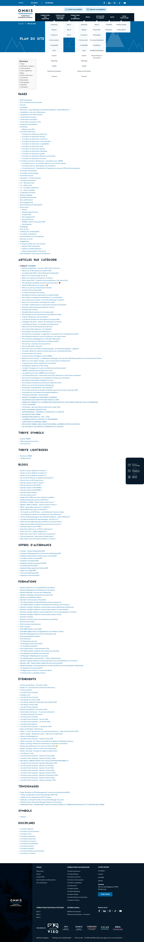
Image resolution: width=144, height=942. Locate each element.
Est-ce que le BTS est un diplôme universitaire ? (37, 478)
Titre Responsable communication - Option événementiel (40, 658)
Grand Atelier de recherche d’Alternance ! (36, 331)
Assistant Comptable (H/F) (29, 561)
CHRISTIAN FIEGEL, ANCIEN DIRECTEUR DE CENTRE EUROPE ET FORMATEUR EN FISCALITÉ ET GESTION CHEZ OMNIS (62, 804)
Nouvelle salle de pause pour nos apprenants (38, 312)
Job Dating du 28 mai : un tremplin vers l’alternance (40, 324)
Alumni (24, 210)
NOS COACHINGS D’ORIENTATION (34, 409)
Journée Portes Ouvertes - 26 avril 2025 (34, 719)
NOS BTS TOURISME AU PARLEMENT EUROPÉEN (39, 397)
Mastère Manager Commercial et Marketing (35, 592)
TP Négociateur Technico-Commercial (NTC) (36, 670)
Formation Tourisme (73, 900)
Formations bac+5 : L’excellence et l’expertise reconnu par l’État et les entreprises (51, 168)
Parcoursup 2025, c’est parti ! (32, 346)
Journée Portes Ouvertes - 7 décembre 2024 (36, 726)
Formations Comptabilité (29, 844)
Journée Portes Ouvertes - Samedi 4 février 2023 (37, 778)
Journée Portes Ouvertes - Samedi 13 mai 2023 (36, 765)
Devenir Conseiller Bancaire (31, 249)
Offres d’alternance (27, 75)
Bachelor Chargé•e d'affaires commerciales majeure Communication (44, 609)
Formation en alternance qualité (33, 154)
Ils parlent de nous (26, 175)
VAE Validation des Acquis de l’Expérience (35, 253)
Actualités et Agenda (100, 17)
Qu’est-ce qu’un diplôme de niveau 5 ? (33, 470)
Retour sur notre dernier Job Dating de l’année (38, 302)
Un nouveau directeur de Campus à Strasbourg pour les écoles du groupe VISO (50, 390)
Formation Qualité (72, 894)
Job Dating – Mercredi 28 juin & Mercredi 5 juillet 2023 (41, 407)
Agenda (100, 880)
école (88, 17)
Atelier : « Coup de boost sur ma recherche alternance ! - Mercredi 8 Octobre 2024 (50, 731)
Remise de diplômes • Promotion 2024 (33, 709)
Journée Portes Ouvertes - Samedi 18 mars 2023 (37, 770)
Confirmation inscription (28, 119)
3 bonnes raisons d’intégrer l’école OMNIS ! (37, 356)
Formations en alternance (75, 17)
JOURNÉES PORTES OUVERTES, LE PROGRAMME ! (40, 419)
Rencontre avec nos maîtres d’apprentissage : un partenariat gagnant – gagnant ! (50, 349)
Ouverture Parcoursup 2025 (32, 290)
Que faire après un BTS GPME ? (31, 488)
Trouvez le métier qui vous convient (32, 244)
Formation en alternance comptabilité (35, 144)
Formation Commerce (74, 877)
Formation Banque (26, 829)
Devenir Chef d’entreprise (31, 246)
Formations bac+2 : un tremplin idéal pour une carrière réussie (44, 163)
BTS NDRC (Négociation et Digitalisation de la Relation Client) (41, 631)
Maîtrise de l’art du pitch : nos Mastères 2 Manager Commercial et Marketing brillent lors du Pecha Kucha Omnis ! (62, 358)
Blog (112, 17)
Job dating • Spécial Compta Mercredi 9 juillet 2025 (38, 702)
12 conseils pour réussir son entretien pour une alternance (40, 514)
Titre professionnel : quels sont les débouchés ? (37, 536)
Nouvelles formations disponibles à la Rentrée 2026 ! (40, 295)
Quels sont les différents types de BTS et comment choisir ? (41, 522)
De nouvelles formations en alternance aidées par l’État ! (42, 383)
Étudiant (34, 3)
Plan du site (24, 229)
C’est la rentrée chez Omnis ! (32, 353)
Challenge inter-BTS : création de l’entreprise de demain (42, 322)
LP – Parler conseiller (27, 190)
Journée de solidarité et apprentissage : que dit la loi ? (39, 519)
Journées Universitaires (28, 724)
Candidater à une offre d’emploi (31, 114)
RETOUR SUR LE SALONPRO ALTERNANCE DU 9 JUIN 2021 (43, 426)
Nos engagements (26, 202)
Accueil (21, 24)
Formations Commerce (28, 841)
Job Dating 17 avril (27, 753)
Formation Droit (72, 885)
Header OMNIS (25, 439)
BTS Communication (27, 622)
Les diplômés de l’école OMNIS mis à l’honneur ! (39, 373)
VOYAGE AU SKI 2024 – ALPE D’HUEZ (35, 395)
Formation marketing (27, 836)
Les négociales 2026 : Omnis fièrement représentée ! (40, 273)
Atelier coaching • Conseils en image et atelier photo (39, 751)
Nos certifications (26, 200)
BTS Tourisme (25, 627)
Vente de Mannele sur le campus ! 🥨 (35, 285)
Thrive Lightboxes (26, 70)
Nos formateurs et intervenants (31, 205)
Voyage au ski (25, 695)
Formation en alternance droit (32, 146)
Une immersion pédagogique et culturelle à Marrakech (41, 339)
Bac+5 (38, 917)
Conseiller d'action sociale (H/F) (31, 558)
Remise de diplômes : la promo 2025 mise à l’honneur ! (41, 268)
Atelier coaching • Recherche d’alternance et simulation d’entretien (44, 743)
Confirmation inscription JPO (30, 122)
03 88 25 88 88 (105, 894)
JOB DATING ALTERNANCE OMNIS (34, 422)
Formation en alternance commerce (35, 139)
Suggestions (24, 241)
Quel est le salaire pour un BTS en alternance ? (36, 529)
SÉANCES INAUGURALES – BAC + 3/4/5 (36, 417)
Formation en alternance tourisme (34, 158)
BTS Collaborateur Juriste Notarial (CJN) (34, 648)
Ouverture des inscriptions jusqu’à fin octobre (38, 307)
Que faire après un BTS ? (28, 492)
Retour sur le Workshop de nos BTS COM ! (37, 271)
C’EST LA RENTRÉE (29, 404)
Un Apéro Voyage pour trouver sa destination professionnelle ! (44, 368)
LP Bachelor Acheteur (28, 192)
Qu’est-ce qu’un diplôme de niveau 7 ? (33, 475)
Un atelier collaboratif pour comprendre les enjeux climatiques (44, 305)
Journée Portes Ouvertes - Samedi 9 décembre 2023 (38, 763)
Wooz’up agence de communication (109, 938)
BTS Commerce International (30, 624)
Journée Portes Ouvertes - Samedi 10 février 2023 (37, 773)
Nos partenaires (27, 219)
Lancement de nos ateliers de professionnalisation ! (40, 392)
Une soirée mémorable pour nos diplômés (37, 329)
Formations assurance (28, 839)
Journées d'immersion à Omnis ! (31, 714)
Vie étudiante (27, 224)
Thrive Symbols (25, 68)
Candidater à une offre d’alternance (32, 112)
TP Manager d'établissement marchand (34, 656)
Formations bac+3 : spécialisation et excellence (38, 166)
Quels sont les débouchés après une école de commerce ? (40, 524)
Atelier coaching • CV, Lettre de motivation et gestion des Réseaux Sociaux (46, 741)
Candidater (101, 871)
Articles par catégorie (27, 66)
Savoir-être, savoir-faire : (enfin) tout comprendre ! (37, 534)
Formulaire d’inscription (28, 171)
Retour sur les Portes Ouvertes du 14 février (37, 278)
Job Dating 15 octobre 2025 (30, 700)
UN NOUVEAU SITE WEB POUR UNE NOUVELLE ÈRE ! (40, 400)
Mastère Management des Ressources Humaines (37, 590)
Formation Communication (29, 831)
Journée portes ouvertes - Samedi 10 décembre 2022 (39, 775)
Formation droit (25, 834)
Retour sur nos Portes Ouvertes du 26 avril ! (37, 327)
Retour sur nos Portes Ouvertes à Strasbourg (38, 385)
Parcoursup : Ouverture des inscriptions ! (36, 344)
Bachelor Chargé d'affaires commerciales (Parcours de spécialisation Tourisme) (48, 612)
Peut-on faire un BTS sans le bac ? (32, 480)
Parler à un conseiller (75, 9)
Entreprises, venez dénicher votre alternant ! (37, 387)
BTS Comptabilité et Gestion (30, 636)
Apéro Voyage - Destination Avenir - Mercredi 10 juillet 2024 (41, 734)
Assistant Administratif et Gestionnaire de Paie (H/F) (38, 556)
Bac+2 (38, 911)
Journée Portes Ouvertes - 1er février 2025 (35, 722)
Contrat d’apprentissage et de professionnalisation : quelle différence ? (45, 517)
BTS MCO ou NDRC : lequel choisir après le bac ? (37, 502)
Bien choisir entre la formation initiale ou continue (37, 539)
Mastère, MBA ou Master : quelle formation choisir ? (38, 505)
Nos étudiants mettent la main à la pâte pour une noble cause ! (44, 336)
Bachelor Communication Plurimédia (33, 600)
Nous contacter (124, 17)
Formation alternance (27, 132)
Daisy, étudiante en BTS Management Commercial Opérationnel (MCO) (45, 792)
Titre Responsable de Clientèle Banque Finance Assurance (40, 602)
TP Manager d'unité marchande (31, 644)
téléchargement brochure (29, 441)
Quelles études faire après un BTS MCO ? (34, 500)
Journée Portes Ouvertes (29, 692)
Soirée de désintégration (29, 736)
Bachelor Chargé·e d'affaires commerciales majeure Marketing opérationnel (47, 607)
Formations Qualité (27, 848)
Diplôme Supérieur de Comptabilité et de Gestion (37, 587)
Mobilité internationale (28, 197)
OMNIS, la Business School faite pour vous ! (37, 370)
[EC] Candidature (26, 100)
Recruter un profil (26, 239)
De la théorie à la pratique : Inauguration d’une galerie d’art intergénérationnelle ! (50, 334)
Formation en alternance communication (36, 141)
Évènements (24, 80)
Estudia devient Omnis (30, 212)
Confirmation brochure (28, 117)
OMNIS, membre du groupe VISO (33, 222)
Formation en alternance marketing (34, 151)
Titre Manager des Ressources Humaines (34, 653)
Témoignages (25, 82)
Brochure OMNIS (26, 456)
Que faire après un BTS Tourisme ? (32, 483)
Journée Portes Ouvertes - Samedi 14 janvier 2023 (38, 780)
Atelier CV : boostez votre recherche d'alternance (37, 687)
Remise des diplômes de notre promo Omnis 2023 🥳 (39, 746)
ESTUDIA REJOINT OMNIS (31, 414)
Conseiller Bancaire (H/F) (28, 565)
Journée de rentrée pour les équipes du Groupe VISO (41, 319)
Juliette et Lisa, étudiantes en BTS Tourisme (35, 797)
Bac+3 (38, 914)
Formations (24, 77)
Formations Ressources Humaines (32, 851)
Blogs (22, 73)
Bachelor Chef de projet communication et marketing (39, 619)
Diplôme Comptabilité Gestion (31, 597)
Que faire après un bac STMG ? (31, 526)
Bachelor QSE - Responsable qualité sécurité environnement (41, 663)
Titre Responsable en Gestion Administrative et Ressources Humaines (44, 605)
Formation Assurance (73, 871)
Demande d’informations (29, 124)
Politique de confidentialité (29, 232)
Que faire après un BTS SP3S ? (31, 485)
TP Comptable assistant (28, 646)
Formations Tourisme (27, 853)
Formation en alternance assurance (34, 134)
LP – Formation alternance (29, 188)
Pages (22, 64)
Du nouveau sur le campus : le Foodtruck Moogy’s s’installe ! (43, 300)
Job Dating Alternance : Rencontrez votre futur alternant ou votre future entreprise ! (51, 375)
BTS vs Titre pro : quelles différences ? (33, 531)
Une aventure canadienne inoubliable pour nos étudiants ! (42, 297)
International (73, 907)
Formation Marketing (73, 891)
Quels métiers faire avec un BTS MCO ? (34, 509)
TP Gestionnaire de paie (28, 641)
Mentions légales (26, 195)
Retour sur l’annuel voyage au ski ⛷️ (34, 275)
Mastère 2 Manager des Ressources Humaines (36, 595)
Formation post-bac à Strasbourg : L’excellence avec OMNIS (41, 161)
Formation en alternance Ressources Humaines (38, 156)
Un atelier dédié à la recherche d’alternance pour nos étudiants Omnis (46, 351)
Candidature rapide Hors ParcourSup (35, 366)
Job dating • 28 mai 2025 (29, 705)
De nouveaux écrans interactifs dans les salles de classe (41, 314)
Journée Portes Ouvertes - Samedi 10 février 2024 (37, 758)
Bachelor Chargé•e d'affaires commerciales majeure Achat (40, 614)
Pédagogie (24, 227)
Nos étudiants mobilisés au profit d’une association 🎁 (41, 283)
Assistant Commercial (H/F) (29, 575)
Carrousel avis (25, 444)
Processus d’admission (28, 234)
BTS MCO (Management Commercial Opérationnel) (38, 634)
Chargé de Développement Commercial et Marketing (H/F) (40, 553)
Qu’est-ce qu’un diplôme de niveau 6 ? (33, 473)
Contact (100, 874)
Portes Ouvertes (26, 690)
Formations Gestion (27, 846)
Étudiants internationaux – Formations (78, 914)
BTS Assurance (25, 639)
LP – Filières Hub (26, 185)
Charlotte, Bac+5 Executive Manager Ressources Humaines (41, 802)
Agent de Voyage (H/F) (28, 570)
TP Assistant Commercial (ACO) (31, 668)
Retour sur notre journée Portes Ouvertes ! (37, 288)
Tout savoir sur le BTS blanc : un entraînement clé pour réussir (42, 512)
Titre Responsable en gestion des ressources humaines (39, 651)
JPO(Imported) (25, 458)
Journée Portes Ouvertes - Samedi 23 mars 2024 (37, 756)
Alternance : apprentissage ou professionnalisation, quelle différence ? (45, 110)
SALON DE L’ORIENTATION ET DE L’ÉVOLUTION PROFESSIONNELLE (44, 761)
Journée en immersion (28, 180)
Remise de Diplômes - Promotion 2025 (33, 685)
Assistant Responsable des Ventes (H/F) (34, 568)
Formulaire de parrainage (29, 173)
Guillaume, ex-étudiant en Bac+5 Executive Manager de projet (42, 800)
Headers (23, 817)
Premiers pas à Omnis (29, 309)
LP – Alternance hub (27, 183)
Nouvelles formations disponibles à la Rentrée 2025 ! (40, 341)
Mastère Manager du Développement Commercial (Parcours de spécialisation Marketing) (51, 665)
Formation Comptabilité (74, 882)
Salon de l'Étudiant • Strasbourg (31, 729)
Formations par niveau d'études (60, 17)
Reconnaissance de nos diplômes (32, 236)
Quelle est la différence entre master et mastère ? (37, 497)
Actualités (23, 107)
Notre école (24, 207)
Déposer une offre (28, 129)
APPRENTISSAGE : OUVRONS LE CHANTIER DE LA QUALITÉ (43, 412)
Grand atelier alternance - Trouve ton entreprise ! (37, 712)
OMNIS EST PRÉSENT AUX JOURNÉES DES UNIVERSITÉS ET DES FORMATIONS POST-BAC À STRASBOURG (60, 402)
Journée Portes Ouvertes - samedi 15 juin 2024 (36, 739)
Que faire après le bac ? (28, 495)
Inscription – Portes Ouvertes (30, 178)
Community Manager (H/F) (29, 573)
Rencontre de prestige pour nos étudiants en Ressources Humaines (46, 378)
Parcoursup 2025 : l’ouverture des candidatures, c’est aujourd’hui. (45, 280)
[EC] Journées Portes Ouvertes (31, 102)
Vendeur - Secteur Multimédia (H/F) (32, 551)
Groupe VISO (26, 214)
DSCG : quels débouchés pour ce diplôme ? (35, 507)
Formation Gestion (72, 888)
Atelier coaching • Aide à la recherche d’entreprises (38, 748)
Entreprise (49, 3)
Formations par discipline (45, 17)
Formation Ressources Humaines (77, 897)
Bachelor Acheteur (26, 617)
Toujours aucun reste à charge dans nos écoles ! (39, 363)
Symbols (24, 84)
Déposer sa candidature (97, 9)
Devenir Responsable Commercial (34, 251)
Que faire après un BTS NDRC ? (31, 490)
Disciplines (24, 87)
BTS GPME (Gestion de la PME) (31, 629)
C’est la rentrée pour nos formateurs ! (35, 317)
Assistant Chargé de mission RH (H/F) (33, 563)
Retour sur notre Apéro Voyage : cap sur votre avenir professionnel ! (46, 361)
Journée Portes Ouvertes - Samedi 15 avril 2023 (37, 768)
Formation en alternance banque (33, 136)
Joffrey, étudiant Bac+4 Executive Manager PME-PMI (38, 795)
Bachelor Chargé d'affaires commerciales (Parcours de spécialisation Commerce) (48, 661)
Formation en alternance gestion (33, 149)
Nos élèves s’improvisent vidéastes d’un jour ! (38, 380)
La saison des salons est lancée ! (33, 292)
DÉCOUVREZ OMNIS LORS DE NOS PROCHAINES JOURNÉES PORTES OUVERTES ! (51, 424)
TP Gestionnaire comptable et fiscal (32, 673)
